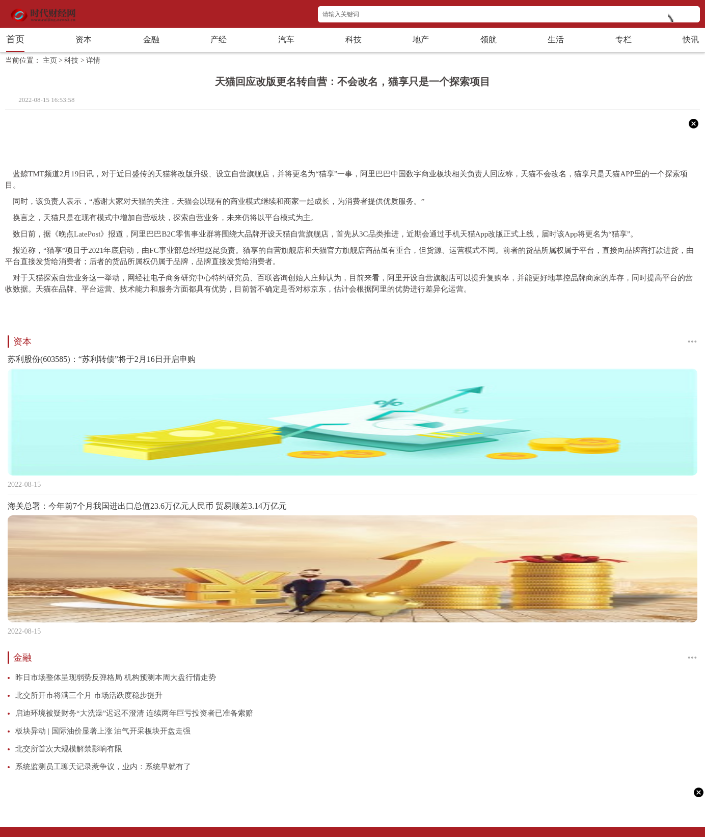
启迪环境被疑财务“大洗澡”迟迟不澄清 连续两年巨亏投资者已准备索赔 (134, 713)
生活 (556, 39)
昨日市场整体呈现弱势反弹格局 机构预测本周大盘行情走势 (115, 677)
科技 (353, 39)
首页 (15, 39)
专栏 (623, 39)
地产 (421, 39)
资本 (83, 39)
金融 (151, 39)
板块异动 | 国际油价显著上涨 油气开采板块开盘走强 (103, 731)
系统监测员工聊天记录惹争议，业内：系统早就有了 (103, 767)
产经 (218, 39)
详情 (93, 60)
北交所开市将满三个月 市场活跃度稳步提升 (88, 695)
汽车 (286, 39)
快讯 (691, 39)
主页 (50, 60)
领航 (488, 39)
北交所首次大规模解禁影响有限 (68, 749)
